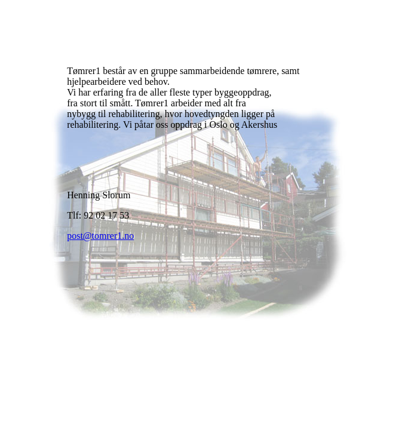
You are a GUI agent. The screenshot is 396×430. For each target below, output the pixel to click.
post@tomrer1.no (100, 236)
